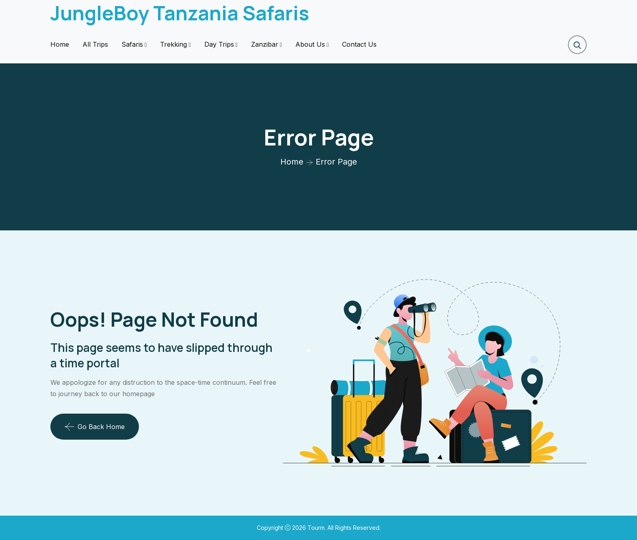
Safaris (132, 44)
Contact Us (359, 44)
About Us (310, 44)
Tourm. (317, 527)
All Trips (95, 44)
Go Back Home (95, 427)
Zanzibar (264, 44)
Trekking (173, 44)
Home (59, 44)
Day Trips (219, 44)
